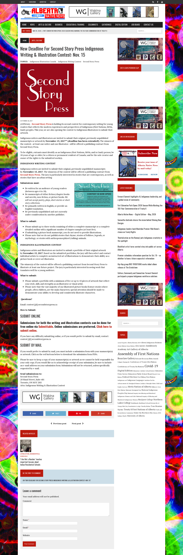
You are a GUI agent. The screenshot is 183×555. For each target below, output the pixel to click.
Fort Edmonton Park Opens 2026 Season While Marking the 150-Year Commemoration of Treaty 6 (140, 208)
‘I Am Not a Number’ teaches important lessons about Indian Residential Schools (30, 462)
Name (24, 519)
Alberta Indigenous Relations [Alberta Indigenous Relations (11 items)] (152, 345)
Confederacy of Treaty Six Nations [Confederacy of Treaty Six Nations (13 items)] (131, 368)
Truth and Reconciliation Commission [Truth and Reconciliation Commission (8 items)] (148, 412)
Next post (77, 423)
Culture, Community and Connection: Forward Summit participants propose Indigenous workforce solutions (138, 276)
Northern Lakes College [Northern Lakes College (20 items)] (144, 401)
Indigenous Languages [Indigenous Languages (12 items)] (128, 382)
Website (25, 535)
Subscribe (32, 2)
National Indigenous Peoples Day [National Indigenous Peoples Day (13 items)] (147, 392)
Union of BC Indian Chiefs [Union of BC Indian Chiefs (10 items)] (141, 415)
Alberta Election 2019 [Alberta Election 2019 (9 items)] (134, 345)
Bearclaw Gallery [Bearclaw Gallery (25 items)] (126, 360)
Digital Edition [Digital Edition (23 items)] (125, 372)
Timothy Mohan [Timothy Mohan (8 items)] (122, 408)
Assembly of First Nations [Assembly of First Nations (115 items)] (139, 355)
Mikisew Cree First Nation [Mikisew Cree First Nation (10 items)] (150, 389)
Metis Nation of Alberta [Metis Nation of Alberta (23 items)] (130, 388)
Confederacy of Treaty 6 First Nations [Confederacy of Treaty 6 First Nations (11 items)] (144, 364)
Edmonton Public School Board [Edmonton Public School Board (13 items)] (141, 376)
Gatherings (105, 24)
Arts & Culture (43, 24)
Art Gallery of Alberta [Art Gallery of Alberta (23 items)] (138, 351)
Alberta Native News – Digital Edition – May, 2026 (137, 215)
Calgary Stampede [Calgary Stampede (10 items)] (124, 364)
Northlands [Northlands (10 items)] (160, 402)
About (23, 2)
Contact (53, 2)
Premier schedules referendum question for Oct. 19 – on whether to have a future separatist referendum (139, 258)
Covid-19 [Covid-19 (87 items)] (152, 368)
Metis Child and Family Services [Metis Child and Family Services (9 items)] (152, 385)
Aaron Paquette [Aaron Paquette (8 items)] (122, 345)
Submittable (44, 326)
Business (57, 24)
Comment (26, 500)
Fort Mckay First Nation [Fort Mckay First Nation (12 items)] (147, 379)
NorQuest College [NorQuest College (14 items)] (125, 401)
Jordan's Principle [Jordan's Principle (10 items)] (136, 385)
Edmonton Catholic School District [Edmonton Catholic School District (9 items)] (144, 373)
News (31, 24)
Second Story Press (90, 62)
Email (24, 527)
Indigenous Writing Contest (68, 62)
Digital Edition (120, 24)
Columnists (92, 24)
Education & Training (74, 24)
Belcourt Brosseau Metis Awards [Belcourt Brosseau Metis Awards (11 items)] (147, 361)
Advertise (43, 2)
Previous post (58, 423)
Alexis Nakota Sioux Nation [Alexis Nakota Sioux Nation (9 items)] (126, 348)
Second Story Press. (29, 174)
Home (23, 24)
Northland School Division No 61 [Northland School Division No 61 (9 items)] (128, 405)
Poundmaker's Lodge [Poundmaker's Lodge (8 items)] (156, 405)
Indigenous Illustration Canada (42, 62)
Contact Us (147, 24)
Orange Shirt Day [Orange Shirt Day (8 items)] (144, 405)
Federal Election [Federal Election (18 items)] (130, 379)
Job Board (134, 24)
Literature (23, 454)
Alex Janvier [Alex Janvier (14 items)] (141, 348)
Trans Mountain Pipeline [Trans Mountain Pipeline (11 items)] (136, 408)
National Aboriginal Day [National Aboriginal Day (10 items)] (125, 392)
